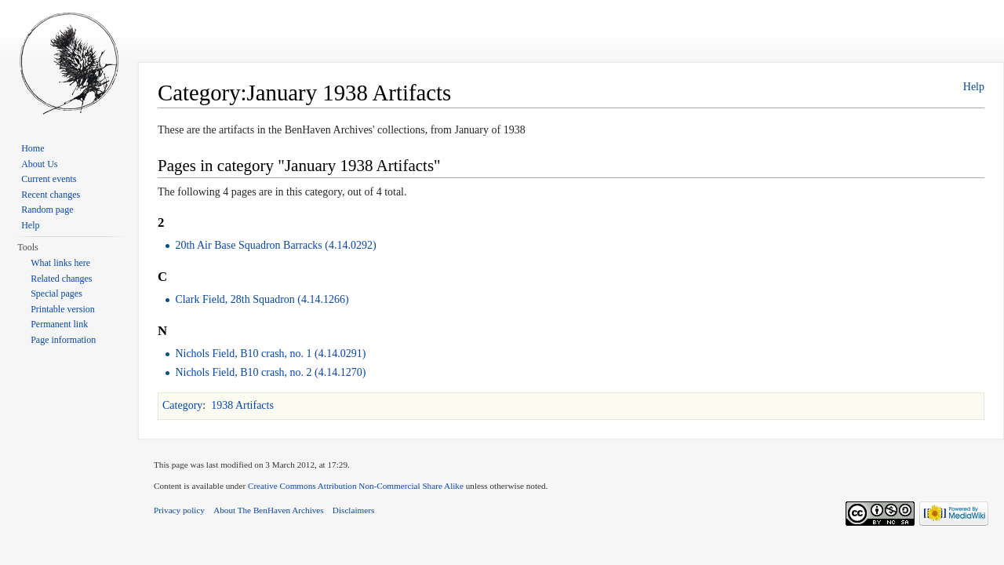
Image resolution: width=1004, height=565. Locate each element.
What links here (60, 262)
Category (182, 405)
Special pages (56, 293)
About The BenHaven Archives (268, 510)
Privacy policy (179, 510)
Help (973, 87)
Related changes (61, 278)
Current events (48, 178)
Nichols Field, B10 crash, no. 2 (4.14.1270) (270, 372)
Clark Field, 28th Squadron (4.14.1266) (261, 299)
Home (32, 148)
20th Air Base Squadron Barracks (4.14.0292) (275, 245)
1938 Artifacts (242, 405)
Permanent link (59, 324)
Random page (47, 209)
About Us (39, 164)
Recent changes (50, 194)
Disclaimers (353, 510)
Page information (63, 339)
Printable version (63, 309)
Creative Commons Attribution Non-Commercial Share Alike (356, 485)
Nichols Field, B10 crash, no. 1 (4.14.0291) (270, 353)
